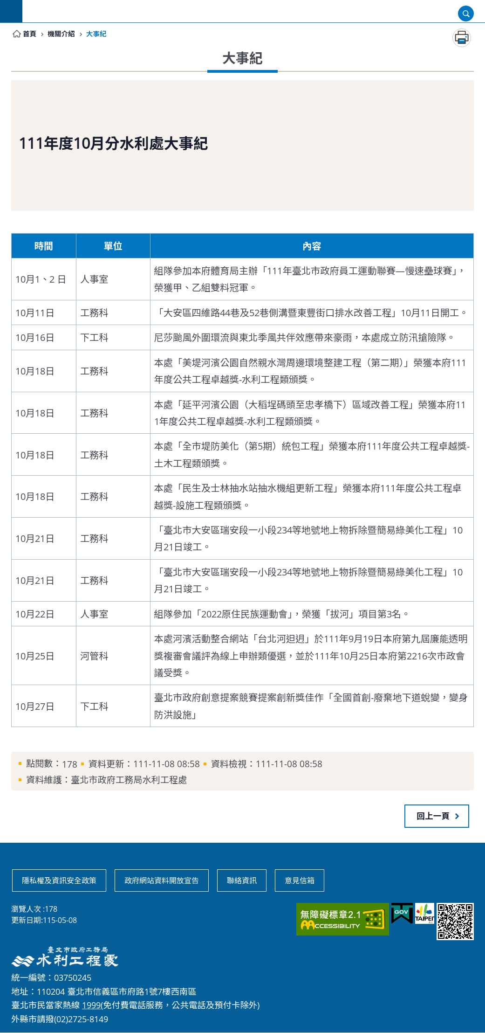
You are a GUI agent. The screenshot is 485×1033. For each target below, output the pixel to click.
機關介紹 (63, 34)
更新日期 (26, 920)
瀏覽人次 (26, 909)
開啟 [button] (466, 13)
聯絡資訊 (242, 881)
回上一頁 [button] (433, 816)
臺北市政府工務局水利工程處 (253, 11)
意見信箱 (299, 881)
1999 (91, 1005)
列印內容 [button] (461, 38)
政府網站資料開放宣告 (161, 881)
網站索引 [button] (11, 11)
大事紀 (100, 34)
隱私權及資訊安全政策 (59, 881)
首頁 (30, 34)
